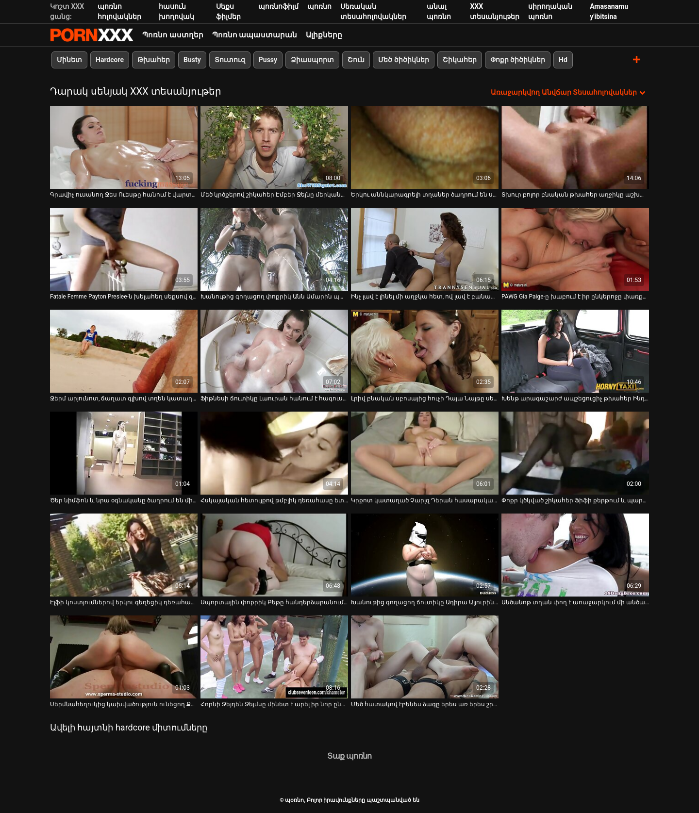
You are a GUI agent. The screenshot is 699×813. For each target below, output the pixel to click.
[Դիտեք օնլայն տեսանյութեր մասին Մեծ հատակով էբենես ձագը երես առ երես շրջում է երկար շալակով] (425, 656)
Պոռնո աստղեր (172, 35)
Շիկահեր (460, 60)
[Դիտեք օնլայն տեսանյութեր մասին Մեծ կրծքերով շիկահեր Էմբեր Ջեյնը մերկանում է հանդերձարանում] (274, 147)
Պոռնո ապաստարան (255, 35)
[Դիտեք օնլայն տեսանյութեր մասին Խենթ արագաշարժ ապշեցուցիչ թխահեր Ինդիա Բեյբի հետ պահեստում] (575, 351)
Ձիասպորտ (312, 60)
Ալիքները (324, 35)
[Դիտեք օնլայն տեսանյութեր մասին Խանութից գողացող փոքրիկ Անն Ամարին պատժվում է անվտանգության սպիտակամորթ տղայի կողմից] (274, 249)
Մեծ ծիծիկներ (403, 60)
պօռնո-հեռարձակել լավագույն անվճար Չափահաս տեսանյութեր (91, 35)
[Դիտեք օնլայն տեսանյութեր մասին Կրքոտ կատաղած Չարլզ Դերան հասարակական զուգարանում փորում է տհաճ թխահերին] (425, 453)
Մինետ (69, 60)
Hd (563, 60)
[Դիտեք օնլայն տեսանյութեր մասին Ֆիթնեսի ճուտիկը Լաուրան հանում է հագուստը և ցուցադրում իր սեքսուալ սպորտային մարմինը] (274, 351)
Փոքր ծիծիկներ (517, 60)
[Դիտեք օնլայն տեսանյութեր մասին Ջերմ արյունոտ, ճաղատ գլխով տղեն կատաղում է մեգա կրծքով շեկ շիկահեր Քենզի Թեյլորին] (124, 351)
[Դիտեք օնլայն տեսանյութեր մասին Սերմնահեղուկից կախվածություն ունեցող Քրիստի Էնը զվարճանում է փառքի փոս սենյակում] (124, 656)
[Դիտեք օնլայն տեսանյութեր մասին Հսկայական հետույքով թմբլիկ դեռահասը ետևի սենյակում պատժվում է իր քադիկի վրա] (274, 453)
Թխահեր (153, 60)
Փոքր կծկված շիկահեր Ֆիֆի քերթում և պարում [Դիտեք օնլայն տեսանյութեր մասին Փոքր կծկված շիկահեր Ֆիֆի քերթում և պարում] (575, 500)
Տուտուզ (230, 60)
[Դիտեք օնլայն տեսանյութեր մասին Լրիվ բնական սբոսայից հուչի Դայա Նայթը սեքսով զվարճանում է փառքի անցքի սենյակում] (425, 351)
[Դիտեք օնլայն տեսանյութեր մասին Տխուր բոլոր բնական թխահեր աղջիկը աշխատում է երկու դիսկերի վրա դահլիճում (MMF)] (575, 147)
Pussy (268, 60)
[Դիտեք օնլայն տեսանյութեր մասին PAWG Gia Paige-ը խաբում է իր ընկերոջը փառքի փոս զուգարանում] (575, 249)
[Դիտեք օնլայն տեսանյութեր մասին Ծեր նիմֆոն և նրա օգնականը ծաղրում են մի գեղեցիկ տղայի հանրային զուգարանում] (124, 453)
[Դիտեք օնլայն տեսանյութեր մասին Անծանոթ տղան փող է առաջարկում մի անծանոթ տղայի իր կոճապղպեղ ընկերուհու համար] (575, 555)
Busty (192, 60)
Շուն (356, 60)
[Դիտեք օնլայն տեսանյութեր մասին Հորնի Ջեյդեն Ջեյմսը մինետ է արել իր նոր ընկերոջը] (274, 656)
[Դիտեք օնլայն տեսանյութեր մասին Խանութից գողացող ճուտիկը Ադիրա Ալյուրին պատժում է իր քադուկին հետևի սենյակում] (425, 555)
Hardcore (110, 60)
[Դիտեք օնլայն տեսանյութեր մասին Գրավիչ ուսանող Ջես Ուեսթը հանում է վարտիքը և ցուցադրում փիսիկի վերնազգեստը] (124, 147)
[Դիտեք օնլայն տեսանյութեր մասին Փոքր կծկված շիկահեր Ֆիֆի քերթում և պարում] (575, 453)
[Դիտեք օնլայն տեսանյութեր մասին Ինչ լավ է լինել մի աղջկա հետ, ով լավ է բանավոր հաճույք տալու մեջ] (425, 249)
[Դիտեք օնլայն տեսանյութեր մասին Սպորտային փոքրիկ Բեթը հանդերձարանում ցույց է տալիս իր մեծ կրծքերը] (274, 555)
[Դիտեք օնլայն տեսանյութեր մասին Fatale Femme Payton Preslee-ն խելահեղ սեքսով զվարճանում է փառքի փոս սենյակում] (124, 249)
